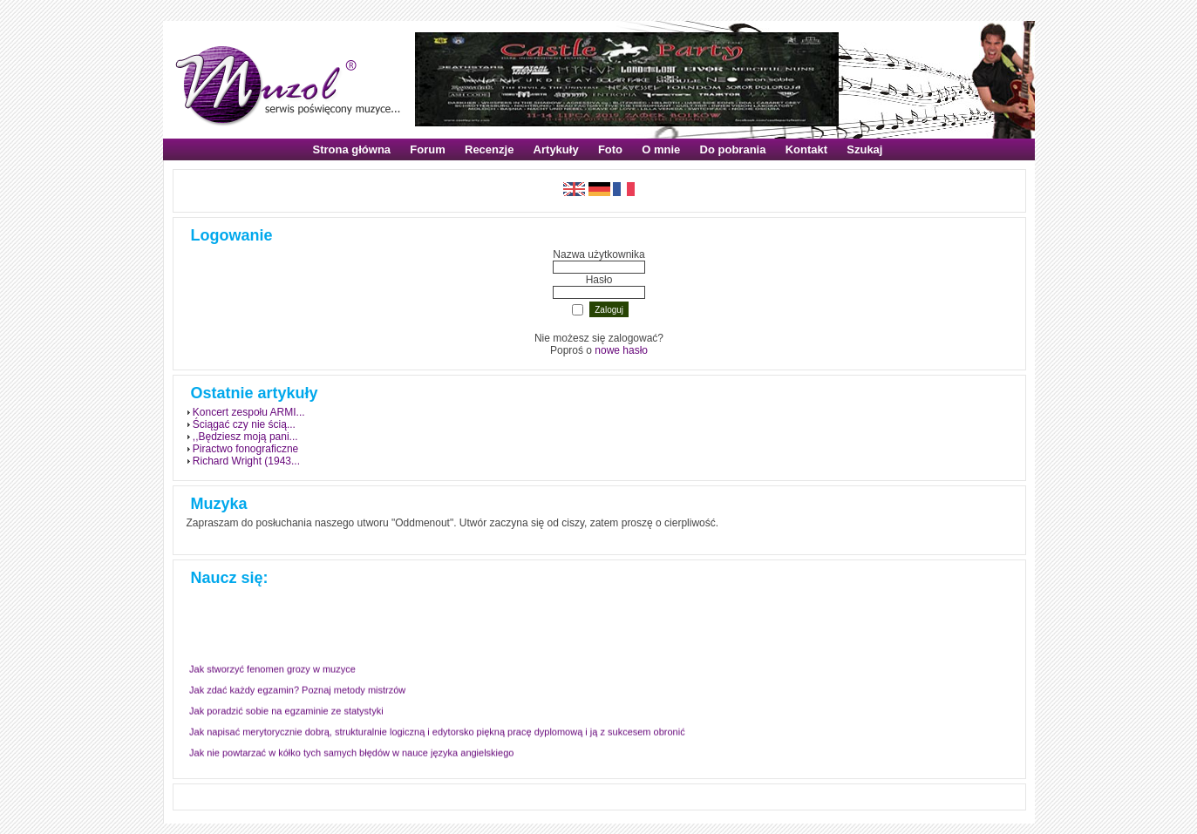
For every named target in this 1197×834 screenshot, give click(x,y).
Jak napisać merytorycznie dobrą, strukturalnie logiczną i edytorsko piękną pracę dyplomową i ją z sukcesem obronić (437, 730)
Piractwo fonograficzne (245, 449)
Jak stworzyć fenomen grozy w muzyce (272, 667)
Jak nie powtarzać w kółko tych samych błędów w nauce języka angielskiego (351, 751)
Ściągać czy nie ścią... (244, 424)
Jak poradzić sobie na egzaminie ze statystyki (286, 709)
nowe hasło (621, 350)
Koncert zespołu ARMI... (249, 412)
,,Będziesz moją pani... (245, 437)
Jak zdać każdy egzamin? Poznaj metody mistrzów (297, 688)
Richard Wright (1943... (246, 461)
